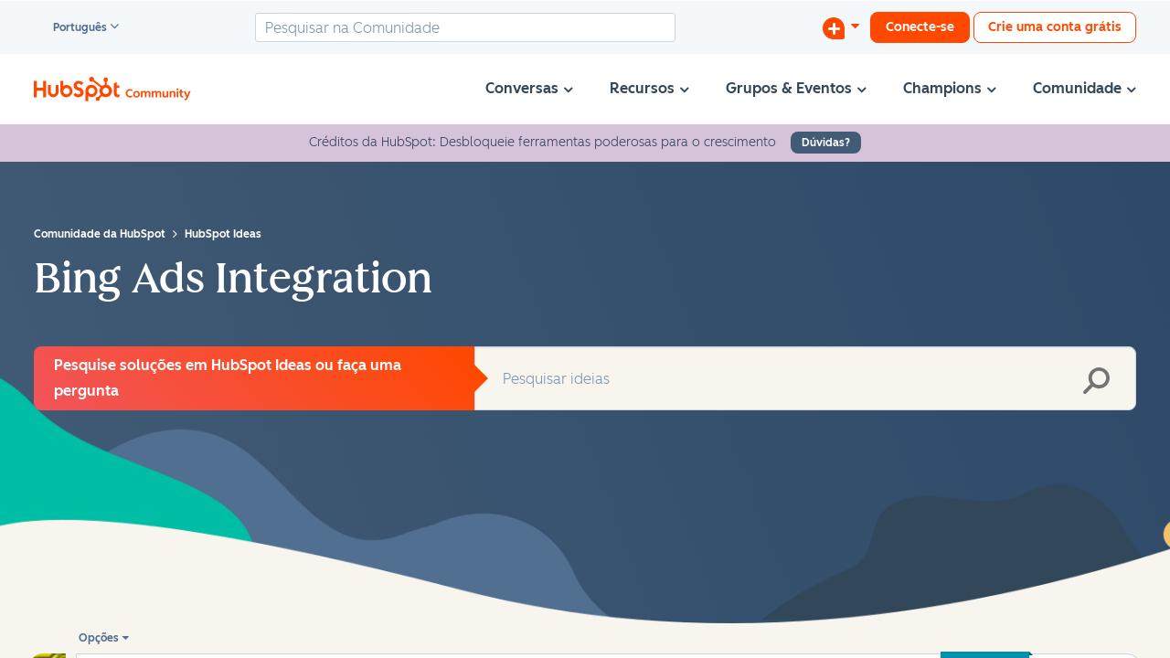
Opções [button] (99, 637)
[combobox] (465, 27)
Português (72, 28)
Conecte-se (920, 27)
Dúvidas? (826, 142)
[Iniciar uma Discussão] (841, 27)
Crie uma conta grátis (1055, 27)
